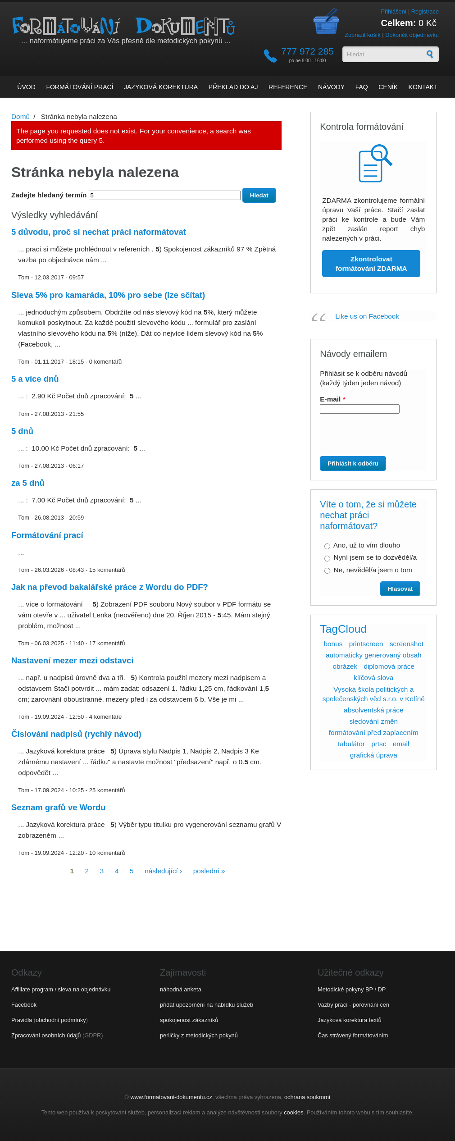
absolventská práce (373, 710)
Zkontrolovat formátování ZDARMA (371, 263)
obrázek (344, 666)
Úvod (26, 87)
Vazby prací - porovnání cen (353, 1004)
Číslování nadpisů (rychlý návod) (76, 734)
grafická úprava (373, 755)
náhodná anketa (180, 989)
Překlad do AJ (233, 87)
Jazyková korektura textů (350, 1020)
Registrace (425, 11)
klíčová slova (373, 677)
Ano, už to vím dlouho (366, 545)
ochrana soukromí (307, 1097)
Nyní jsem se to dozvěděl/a (375, 557)
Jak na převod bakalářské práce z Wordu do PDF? (109, 587)
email (401, 744)
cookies (293, 1112)
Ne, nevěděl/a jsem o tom (373, 570)
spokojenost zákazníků (189, 1020)
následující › (163, 870)
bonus (333, 644)
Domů (20, 116)
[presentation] (370, 438)
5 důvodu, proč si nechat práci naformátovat (98, 232)
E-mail (332, 399)
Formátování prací (79, 87)
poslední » (209, 870)
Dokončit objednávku (412, 35)
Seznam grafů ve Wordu (58, 807)
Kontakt (423, 87)
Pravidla (21, 1020)
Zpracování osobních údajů (46, 1035)
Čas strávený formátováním (353, 1035)
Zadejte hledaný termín (50, 195)
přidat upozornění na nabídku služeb (206, 1004)
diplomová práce (389, 666)
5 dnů (22, 431)
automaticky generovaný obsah (374, 655)
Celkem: (398, 23)
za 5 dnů (28, 483)
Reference (287, 87)
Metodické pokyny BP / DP (352, 989)
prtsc (378, 744)
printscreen (366, 644)
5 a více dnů (35, 378)
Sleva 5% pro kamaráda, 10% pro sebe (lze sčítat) (108, 295)
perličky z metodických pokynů (199, 1035)
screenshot (406, 644)
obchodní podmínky (61, 1020)
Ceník (388, 87)
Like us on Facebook (367, 316)
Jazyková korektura (161, 87)
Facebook (23, 1004)
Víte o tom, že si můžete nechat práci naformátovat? (368, 515)
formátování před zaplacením (374, 732)
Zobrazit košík (363, 35)
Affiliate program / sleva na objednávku (60, 989)
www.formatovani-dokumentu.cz (171, 1097)
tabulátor (351, 744)
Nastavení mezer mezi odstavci (72, 660)
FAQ (361, 87)
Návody (331, 87)
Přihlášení (393, 11)
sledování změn (373, 721)
